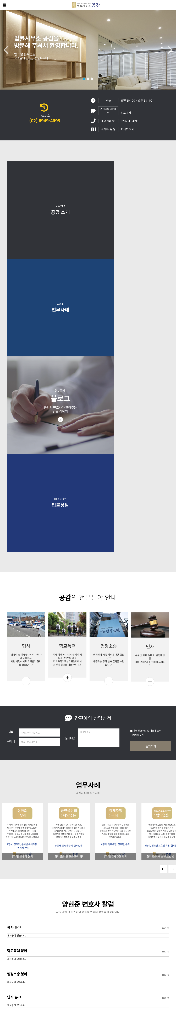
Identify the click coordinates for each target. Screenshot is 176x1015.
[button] (84, 79)
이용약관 (98, 986)
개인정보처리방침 (82, 986)
